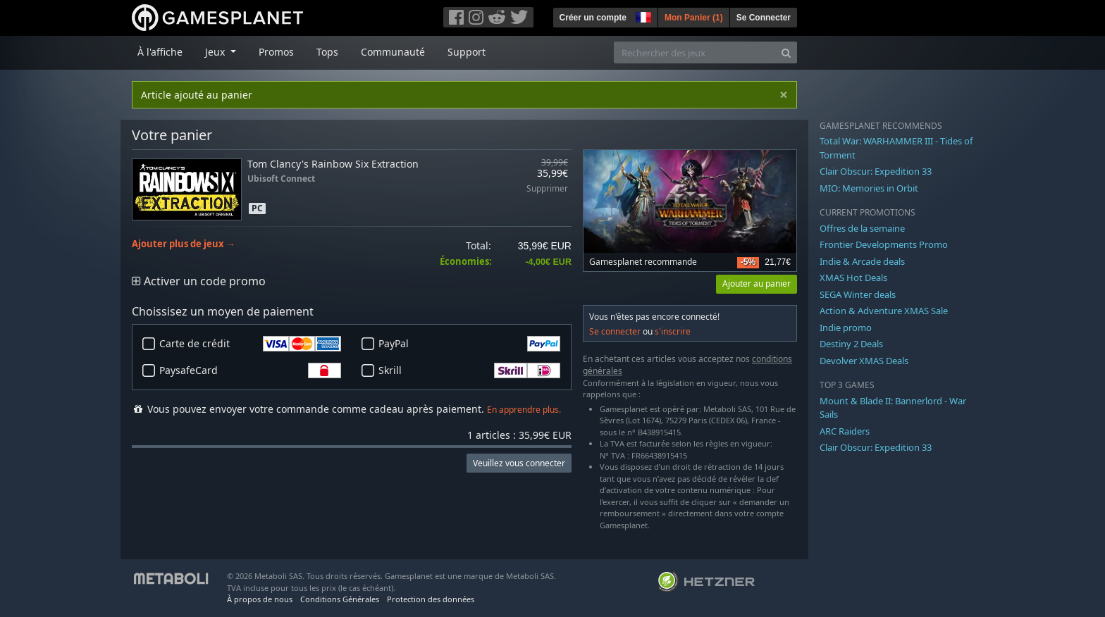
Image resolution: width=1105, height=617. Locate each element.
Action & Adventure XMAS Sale (884, 310)
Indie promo (846, 327)
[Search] (786, 52)
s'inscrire (673, 331)
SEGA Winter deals (858, 294)
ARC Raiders (845, 431)
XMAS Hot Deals (853, 277)
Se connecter (615, 331)
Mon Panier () (694, 18)
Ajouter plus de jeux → (183, 244)
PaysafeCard (250, 370)
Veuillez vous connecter (519, 463)
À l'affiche (160, 51)
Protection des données (430, 599)
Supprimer (547, 189)
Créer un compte (593, 18)
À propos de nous (259, 599)
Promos (276, 51)
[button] (642, 15)
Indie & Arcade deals (862, 261)
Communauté (393, 51)
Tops (327, 51)
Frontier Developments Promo (884, 244)
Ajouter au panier (756, 283)
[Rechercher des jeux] (695, 52)
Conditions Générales (339, 599)
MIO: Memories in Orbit (869, 188)
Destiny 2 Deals (851, 343)
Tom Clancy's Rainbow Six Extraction (333, 163)
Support (466, 51)
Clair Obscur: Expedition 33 (876, 171)
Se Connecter (763, 18)
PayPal (469, 343)
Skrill (469, 370)
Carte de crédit (250, 343)
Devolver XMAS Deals (864, 360)
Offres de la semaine (862, 228)
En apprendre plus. (524, 409)
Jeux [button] (216, 51)
